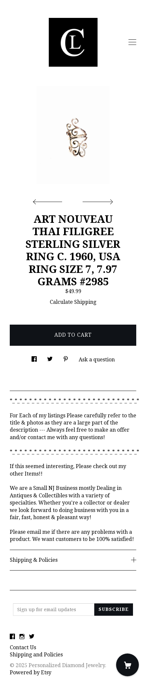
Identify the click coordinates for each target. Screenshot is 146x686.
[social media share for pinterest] (65, 357)
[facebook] (12, 637)
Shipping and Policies (36, 655)
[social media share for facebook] (34, 357)
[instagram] (22, 637)
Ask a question (97, 359)
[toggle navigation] (132, 42)
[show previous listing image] (49, 200)
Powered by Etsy (30, 672)
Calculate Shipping (73, 302)
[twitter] (31, 637)
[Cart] (127, 664)
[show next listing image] (97, 200)
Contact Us (23, 647)
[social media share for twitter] (50, 357)
